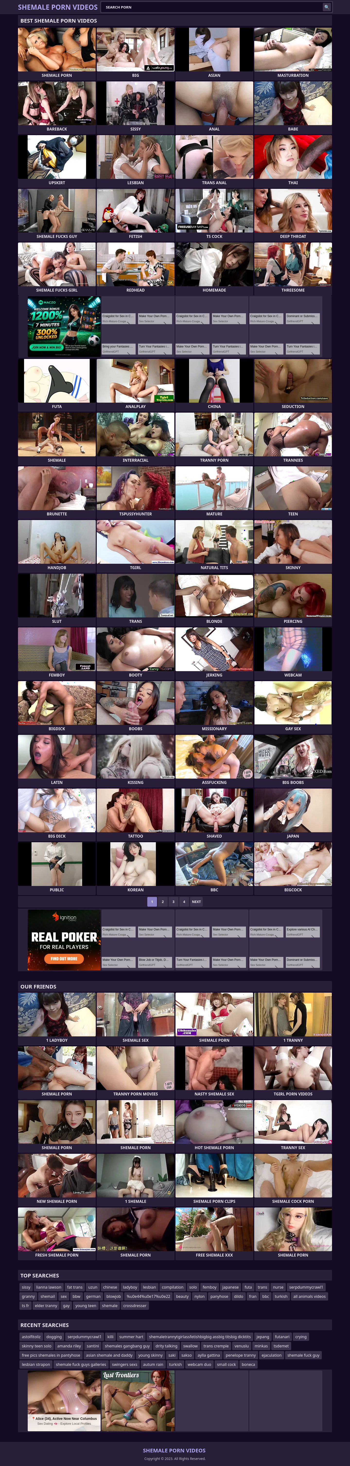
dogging (54, 1336)
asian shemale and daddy (109, 1355)
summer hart (131, 1336)
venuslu (242, 1346)
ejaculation (271, 1355)
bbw (76, 1296)
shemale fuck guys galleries (81, 1364)
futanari (282, 1336)
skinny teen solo (36, 1346)
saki (171, 1355)
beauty (182, 1296)
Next (196, 901)
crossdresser (134, 1305)
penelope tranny (241, 1355)
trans (262, 1287)
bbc (265, 1296)
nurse (278, 1287)
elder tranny (46, 1305)
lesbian (149, 1287)
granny (28, 1296)
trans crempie (216, 1346)
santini (93, 1346)
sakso (186, 1355)
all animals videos (309, 1296)
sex (64, 1296)
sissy (26, 1287)
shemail (48, 1296)
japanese (230, 1287)
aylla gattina (209, 1355)
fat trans (74, 1287)
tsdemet (281, 1346)
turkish (281, 1296)
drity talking (166, 1346)
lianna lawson (48, 1287)
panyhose (219, 1296)
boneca (248, 1364)
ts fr (25, 1305)
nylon (199, 1296)
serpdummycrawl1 (306, 1287)
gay (66, 1305)
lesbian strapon (36, 1364)
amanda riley (69, 1346)
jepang (263, 1336)
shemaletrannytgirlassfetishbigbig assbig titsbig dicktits (200, 1336)
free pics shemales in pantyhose (51, 1355)
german (93, 1296)
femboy (210, 1287)
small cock (226, 1364)
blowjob (113, 1296)
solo (193, 1287)
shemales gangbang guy (127, 1346)
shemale (110, 1305)
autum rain (153, 1364)
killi (110, 1336)
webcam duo (199, 1364)
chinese (110, 1287)
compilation (173, 1287)
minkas (261, 1346)
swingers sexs (124, 1364)
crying (300, 1336)
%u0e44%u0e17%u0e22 (148, 1296)
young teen (85, 1305)
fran (253, 1296)
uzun (92, 1287)
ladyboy (130, 1287)
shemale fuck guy (304, 1355)
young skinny (150, 1355)
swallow (190, 1346)
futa (248, 1287)
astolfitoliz (31, 1336)
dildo (238, 1296)
